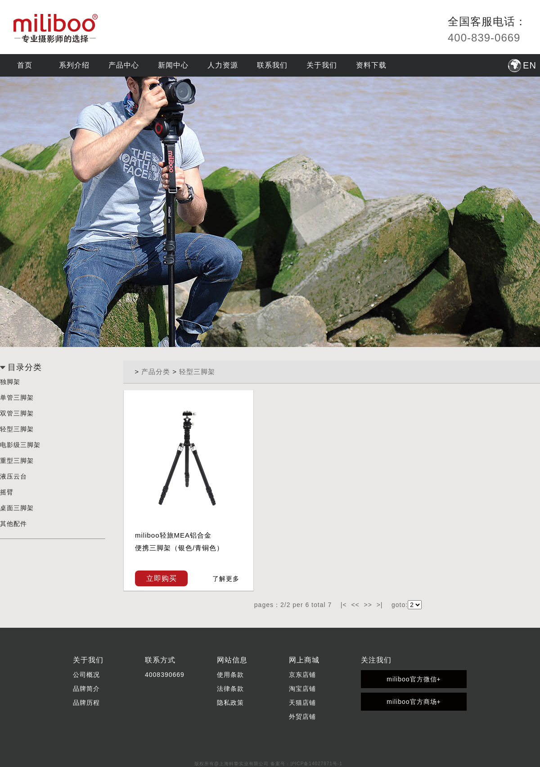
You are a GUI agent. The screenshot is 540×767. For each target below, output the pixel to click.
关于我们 (321, 65)
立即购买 (161, 578)
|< (344, 604)
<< (355, 604)
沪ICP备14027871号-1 (316, 763)
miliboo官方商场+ (414, 701)
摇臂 (7, 492)
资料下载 (371, 65)
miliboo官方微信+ (414, 679)
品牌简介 (86, 688)
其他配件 (13, 523)
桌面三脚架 (17, 507)
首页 (24, 65)
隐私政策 (230, 702)
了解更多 (225, 578)
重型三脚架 (17, 460)
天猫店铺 (302, 702)
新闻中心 (173, 65)
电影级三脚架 (20, 444)
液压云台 (13, 476)
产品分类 (155, 371)
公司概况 (86, 674)
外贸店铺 (302, 716)
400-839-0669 (484, 38)
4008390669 (164, 674)
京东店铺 (302, 674)
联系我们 (272, 65)
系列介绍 (74, 65)
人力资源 (222, 65)
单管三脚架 (17, 397)
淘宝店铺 (302, 688)
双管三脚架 (17, 413)
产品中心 (123, 65)
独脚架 (10, 381)
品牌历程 (86, 702)
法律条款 (230, 688)
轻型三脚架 (17, 429)
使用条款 (230, 674)
